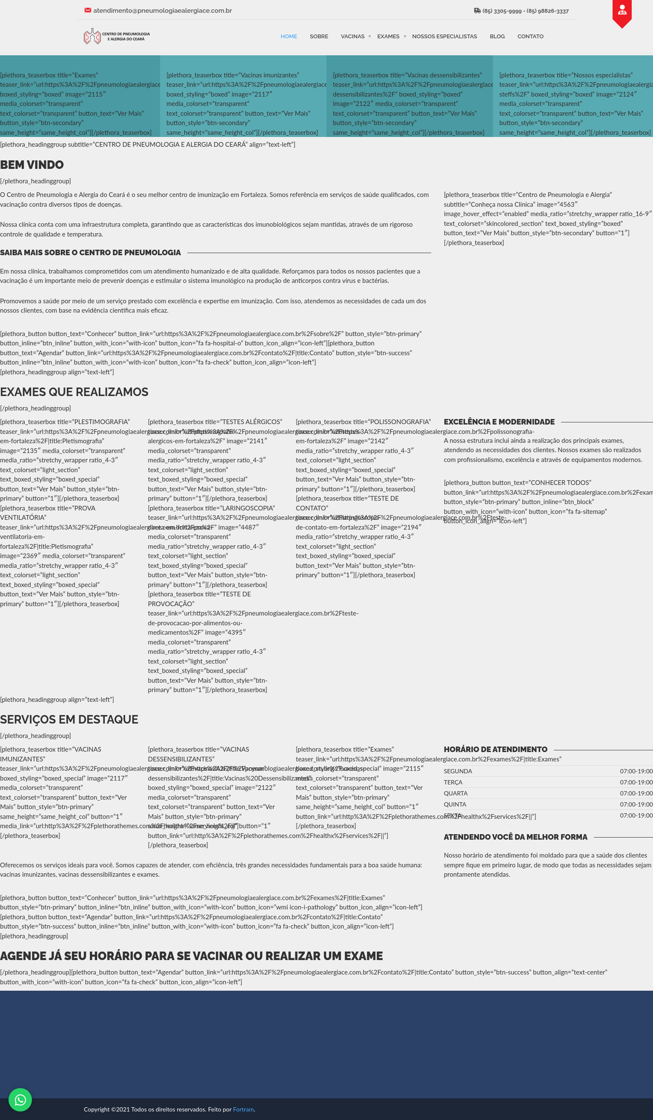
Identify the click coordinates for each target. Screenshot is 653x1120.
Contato (531, 36)
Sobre (319, 36)
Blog (497, 36)
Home (289, 36)
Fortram (243, 1109)
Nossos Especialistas (444, 36)
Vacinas (352, 36)
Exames (388, 36)
